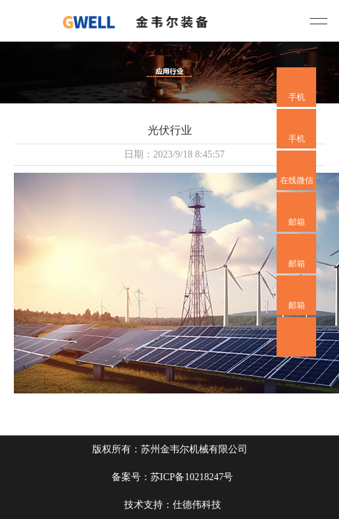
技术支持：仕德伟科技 (172, 505)
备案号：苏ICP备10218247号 (173, 477)
